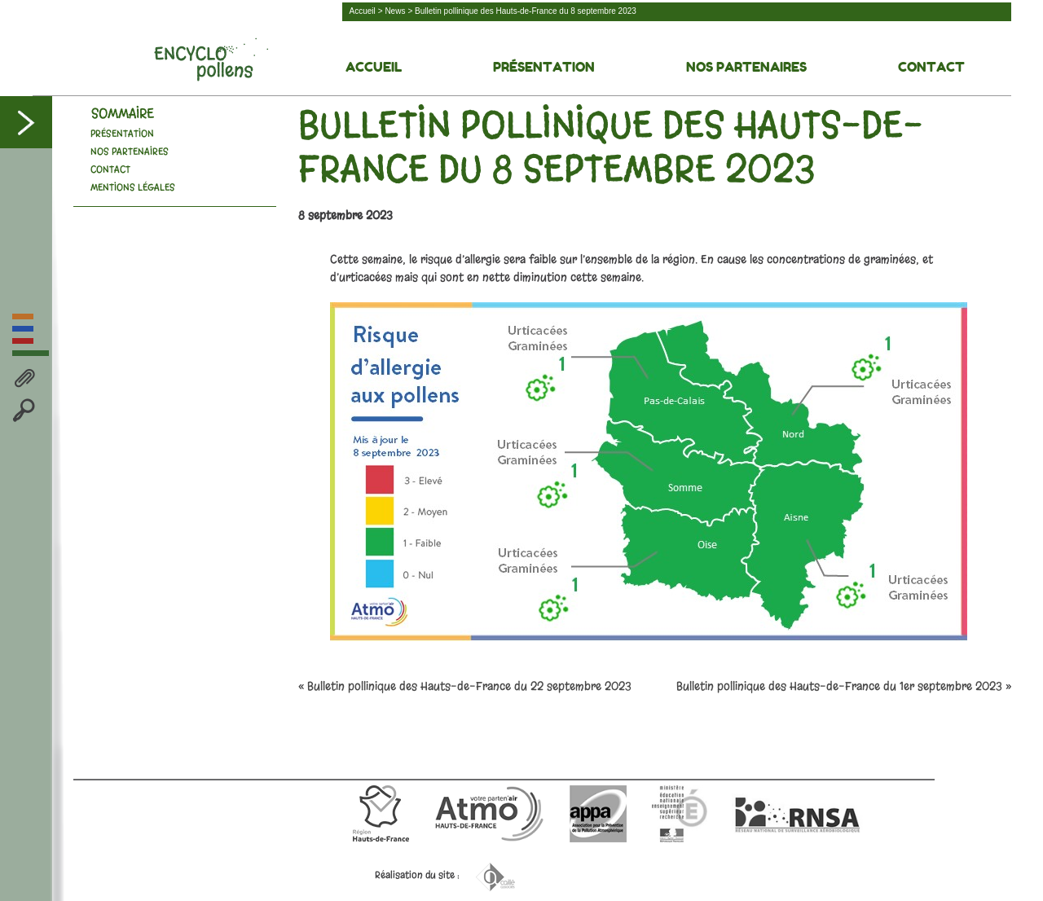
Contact (931, 67)
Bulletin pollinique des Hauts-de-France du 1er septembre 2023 (839, 686)
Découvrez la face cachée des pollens (211, 59)
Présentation (544, 67)
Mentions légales (132, 187)
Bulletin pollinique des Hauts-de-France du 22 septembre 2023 (469, 686)
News (395, 11)
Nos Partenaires (746, 67)
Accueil (363, 11)
